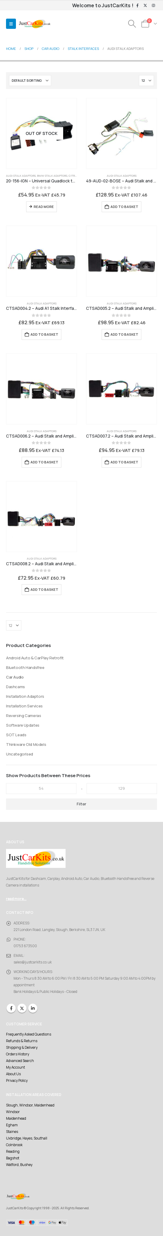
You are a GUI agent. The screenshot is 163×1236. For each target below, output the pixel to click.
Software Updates (22, 725)
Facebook (11, 1008)
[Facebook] (137, 5)
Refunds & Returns (21, 1041)
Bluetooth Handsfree (25, 667)
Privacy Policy (17, 1080)
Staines (12, 1131)
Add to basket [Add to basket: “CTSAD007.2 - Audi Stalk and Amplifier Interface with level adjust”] (124, 462)
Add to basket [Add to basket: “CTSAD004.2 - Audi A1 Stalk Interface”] (44, 334)
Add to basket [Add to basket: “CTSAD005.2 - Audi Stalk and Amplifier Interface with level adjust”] (124, 334)
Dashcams (15, 686)
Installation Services (24, 706)
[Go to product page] (41, 133)
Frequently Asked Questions (28, 1034)
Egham (12, 1125)
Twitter (21, 1008)
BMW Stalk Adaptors (52, 176)
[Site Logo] (34, 24)
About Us (13, 1074)
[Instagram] (153, 5)
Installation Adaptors (25, 696)
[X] (145, 5)
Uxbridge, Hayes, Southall (26, 1138)
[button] (11, 24)
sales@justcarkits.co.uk (33, 962)
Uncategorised (19, 754)
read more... (16, 898)
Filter (81, 804)
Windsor (13, 1111)
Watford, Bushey (19, 1164)
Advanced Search (20, 1060)
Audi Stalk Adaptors (21, 176)
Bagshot (12, 1158)
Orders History (17, 1054)
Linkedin (32, 1008)
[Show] (146, 80)
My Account (15, 1067)
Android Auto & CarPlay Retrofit (35, 658)
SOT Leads (16, 734)
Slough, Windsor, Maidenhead (30, 1105)
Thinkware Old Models (26, 744)
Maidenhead (16, 1118)
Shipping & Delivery (22, 1047)
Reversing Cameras (23, 715)
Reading (13, 1151)
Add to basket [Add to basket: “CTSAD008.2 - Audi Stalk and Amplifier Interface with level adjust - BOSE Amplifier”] (44, 589)
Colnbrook (14, 1145)
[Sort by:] (30, 80)
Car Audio (15, 677)
